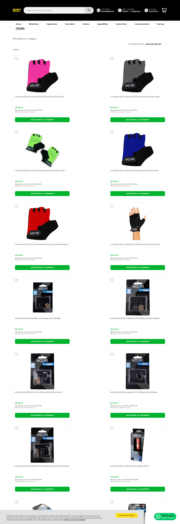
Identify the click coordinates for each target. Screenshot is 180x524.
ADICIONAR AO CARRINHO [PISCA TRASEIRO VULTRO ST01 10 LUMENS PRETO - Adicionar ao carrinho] (149, 268)
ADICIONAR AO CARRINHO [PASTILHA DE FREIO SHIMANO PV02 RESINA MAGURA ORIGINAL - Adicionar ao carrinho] (149, 194)
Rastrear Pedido (93, 475)
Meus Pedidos (92, 469)
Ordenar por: (136, 44)
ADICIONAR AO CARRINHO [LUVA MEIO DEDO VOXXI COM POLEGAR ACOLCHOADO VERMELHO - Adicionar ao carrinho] (31, 194)
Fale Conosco (19, 475)
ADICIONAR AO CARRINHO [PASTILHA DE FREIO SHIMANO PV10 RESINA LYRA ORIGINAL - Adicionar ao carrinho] (109, 194)
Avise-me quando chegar (31, 406)
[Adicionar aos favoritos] (16, 58)
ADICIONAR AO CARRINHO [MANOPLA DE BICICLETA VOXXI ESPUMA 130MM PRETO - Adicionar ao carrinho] (109, 342)
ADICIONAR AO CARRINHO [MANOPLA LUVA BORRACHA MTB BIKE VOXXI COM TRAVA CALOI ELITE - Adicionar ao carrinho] (70, 342)
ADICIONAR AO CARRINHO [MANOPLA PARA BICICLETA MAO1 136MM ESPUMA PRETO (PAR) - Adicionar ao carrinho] (149, 342)
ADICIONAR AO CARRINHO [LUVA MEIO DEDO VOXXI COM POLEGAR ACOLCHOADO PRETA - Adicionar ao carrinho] (70, 194)
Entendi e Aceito (126, 515)
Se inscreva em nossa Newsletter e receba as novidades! (29, 442)
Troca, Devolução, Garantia (60, 469)
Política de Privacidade (74, 520)
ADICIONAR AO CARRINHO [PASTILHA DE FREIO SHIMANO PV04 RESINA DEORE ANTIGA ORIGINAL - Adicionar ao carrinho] (109, 268)
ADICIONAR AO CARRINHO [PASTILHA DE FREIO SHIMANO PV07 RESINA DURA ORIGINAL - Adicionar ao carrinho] (70, 268)
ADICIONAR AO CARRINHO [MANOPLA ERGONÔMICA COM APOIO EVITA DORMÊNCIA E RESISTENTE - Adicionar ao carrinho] (31, 342)
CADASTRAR (158, 441)
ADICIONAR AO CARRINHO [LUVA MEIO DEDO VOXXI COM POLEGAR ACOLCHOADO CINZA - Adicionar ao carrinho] (70, 120)
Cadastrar (133, 7)
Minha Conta (92, 472)
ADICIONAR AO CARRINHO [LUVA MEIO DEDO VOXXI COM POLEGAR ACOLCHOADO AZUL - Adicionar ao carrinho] (149, 120)
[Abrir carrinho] (164, 6)
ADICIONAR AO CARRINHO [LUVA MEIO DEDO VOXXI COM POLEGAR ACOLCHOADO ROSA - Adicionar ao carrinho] (31, 120)
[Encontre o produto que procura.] (82, 6)
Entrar (122, 7)
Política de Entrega (22, 472)
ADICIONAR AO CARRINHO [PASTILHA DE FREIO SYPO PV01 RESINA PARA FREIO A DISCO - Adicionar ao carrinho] (31, 268)
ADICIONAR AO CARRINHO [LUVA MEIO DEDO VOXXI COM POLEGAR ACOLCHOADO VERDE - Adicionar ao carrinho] (109, 120)
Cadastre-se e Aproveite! (25, 438)
